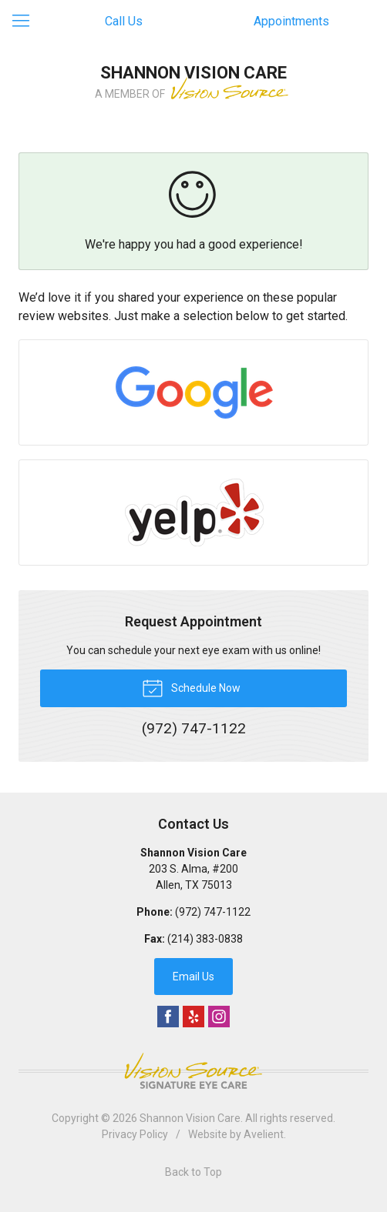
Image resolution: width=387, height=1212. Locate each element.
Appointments (291, 21)
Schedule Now (191, 687)
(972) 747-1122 (213, 912)
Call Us (124, 21)
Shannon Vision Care (190, 1118)
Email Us (193, 976)
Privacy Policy (135, 1134)
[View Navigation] (26, 21)
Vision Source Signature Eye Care (193, 1071)
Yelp (193, 1016)
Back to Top (193, 1172)
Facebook (168, 1016)
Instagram (219, 1016)
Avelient (264, 1134)
